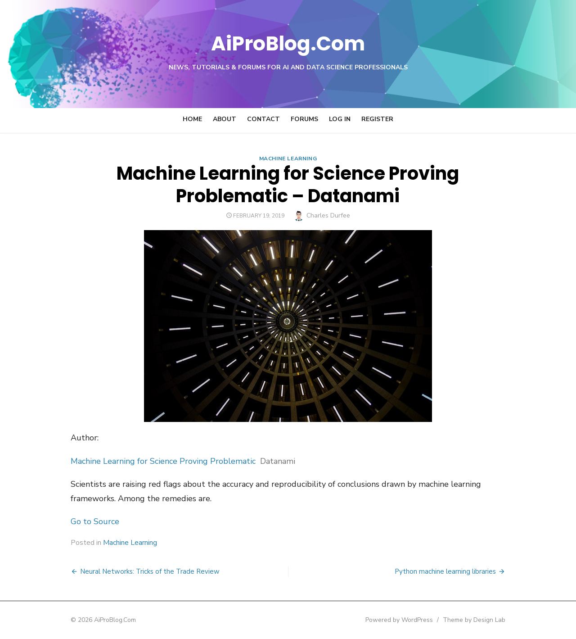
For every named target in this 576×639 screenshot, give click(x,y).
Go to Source (92, 521)
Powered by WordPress (402, 620)
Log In (340, 119)
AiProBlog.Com (288, 43)
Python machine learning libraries (448, 571)
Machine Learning (288, 158)
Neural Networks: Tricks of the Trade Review (146, 571)
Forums (304, 119)
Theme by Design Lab (477, 620)
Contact (263, 119)
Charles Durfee (328, 215)
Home (192, 119)
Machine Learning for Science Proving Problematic (160, 461)
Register (377, 119)
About (224, 119)
